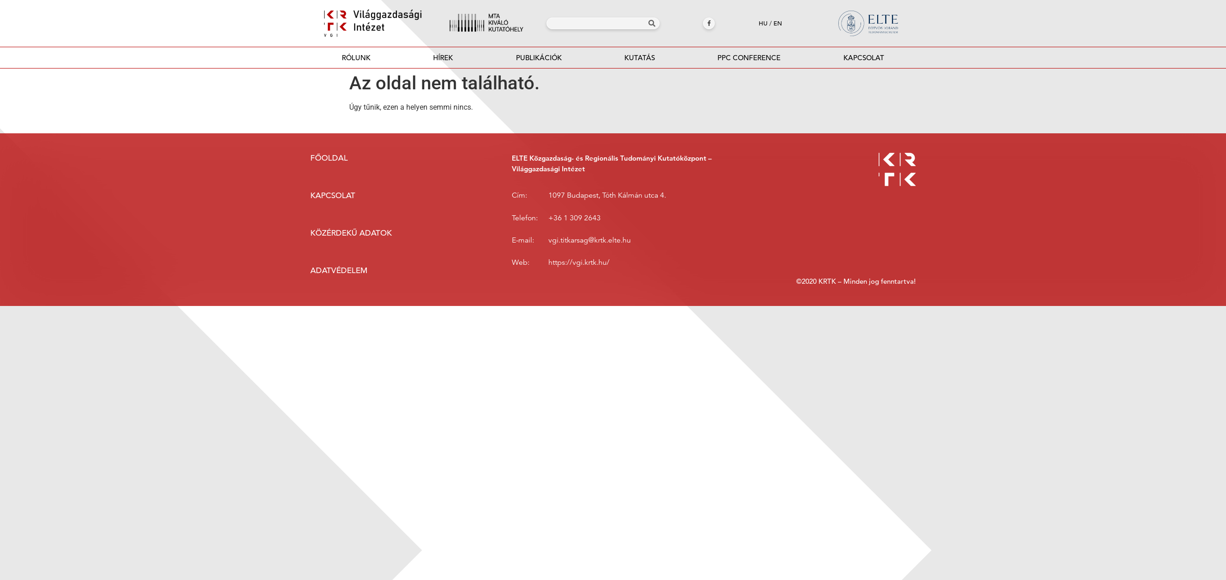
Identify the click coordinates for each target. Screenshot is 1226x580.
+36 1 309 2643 (574, 218)
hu (763, 23)
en (777, 23)
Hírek (443, 57)
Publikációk (538, 60)
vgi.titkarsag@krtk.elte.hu (589, 240)
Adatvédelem (338, 270)
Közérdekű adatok (351, 233)
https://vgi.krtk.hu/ (579, 262)
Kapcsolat (863, 57)
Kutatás (639, 57)
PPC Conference (748, 57)
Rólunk (356, 57)
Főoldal (329, 158)
